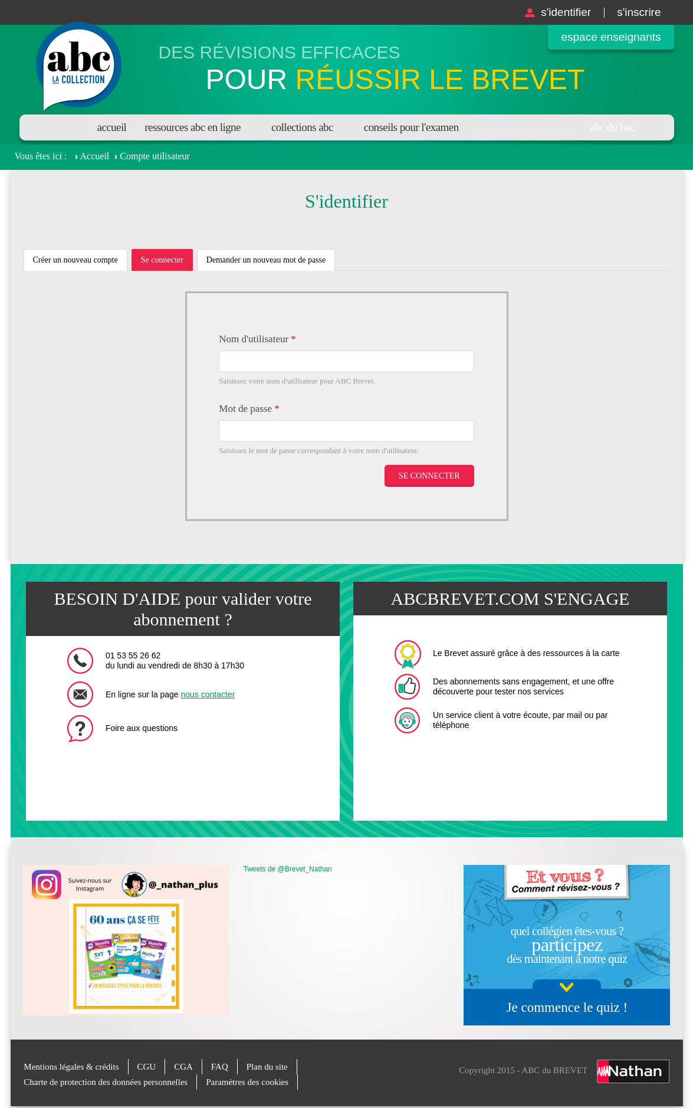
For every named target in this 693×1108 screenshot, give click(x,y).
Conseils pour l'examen (411, 127)
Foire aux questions (142, 728)
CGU (146, 1066)
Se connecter (167, 263)
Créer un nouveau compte (75, 259)
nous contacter (208, 694)
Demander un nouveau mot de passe (266, 259)
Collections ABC (302, 127)
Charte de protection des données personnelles (106, 1082)
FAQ (219, 1066)
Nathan (633, 1071)
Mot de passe (249, 408)
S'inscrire (639, 12)
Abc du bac (612, 127)
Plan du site (267, 1066)
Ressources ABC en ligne (192, 127)
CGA (183, 1066)
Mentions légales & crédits (71, 1066)
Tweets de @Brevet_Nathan (288, 869)
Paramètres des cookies (247, 1082)
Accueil (112, 127)
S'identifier (566, 12)
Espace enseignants (611, 37)
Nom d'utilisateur (257, 339)
